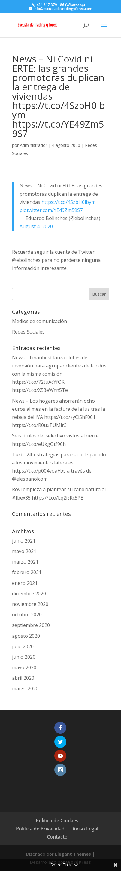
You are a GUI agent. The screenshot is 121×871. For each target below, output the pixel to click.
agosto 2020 (26, 636)
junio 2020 (23, 657)
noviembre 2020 (30, 604)
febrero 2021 (26, 572)
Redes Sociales (28, 331)
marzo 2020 (25, 688)
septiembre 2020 (31, 625)
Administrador (33, 145)
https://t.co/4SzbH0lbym (68, 202)
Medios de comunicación (39, 321)
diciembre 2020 (29, 593)
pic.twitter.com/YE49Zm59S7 (51, 210)
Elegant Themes (73, 854)
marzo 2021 (25, 561)
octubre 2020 (27, 614)
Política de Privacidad (40, 828)
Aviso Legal (85, 828)
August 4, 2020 (36, 226)
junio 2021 (23, 540)
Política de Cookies (57, 820)
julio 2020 (23, 646)
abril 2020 (23, 678)
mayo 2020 (24, 667)
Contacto (57, 836)
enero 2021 (25, 583)
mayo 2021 (24, 551)
